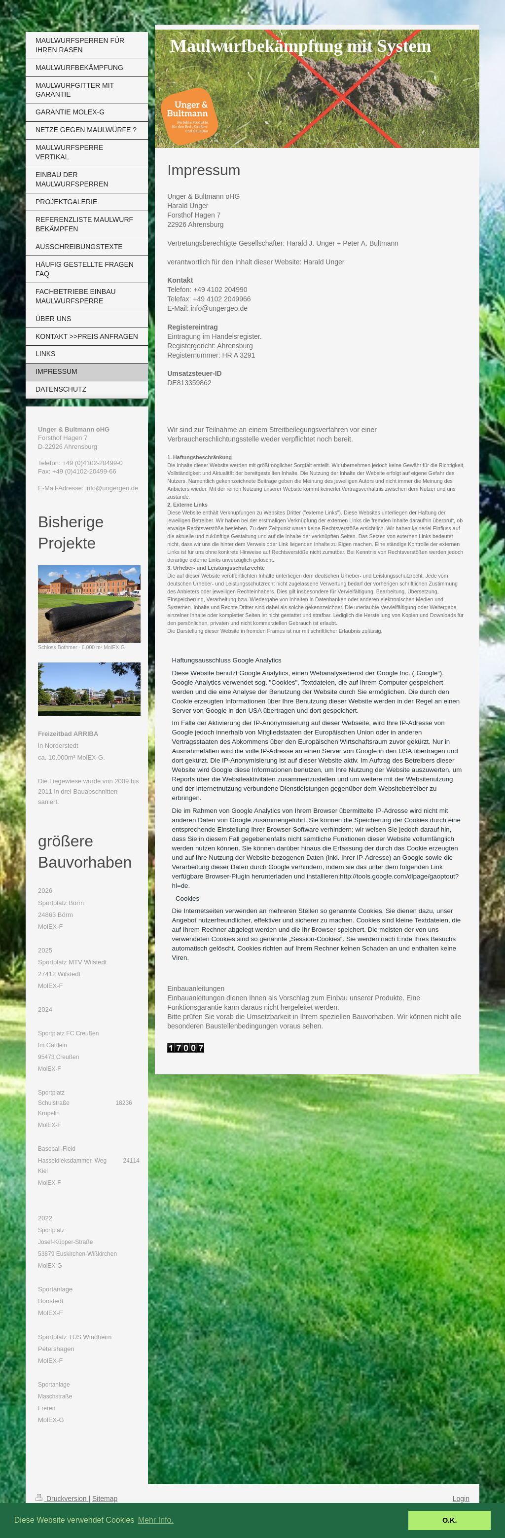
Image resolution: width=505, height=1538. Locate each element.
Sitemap (104, 1498)
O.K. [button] (449, 1520)
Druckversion (62, 1498)
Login (461, 1498)
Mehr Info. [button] (156, 1520)
